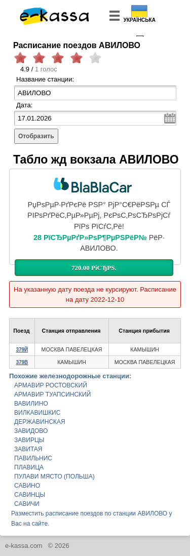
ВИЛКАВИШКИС (37, 412)
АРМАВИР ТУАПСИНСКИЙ (52, 394)
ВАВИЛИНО (31, 403)
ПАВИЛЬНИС (33, 458)
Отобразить (36, 136)
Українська (140, 20)
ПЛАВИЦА (29, 467)
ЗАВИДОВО (31, 430)
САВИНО (27, 485)
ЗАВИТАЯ (28, 449)
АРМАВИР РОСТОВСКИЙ (50, 385)
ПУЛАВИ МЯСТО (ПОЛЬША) (54, 476)
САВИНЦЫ (29, 494)
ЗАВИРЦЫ (29, 440)
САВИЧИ (27, 503)
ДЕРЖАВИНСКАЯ (39, 421)
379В (22, 362)
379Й (22, 349)
